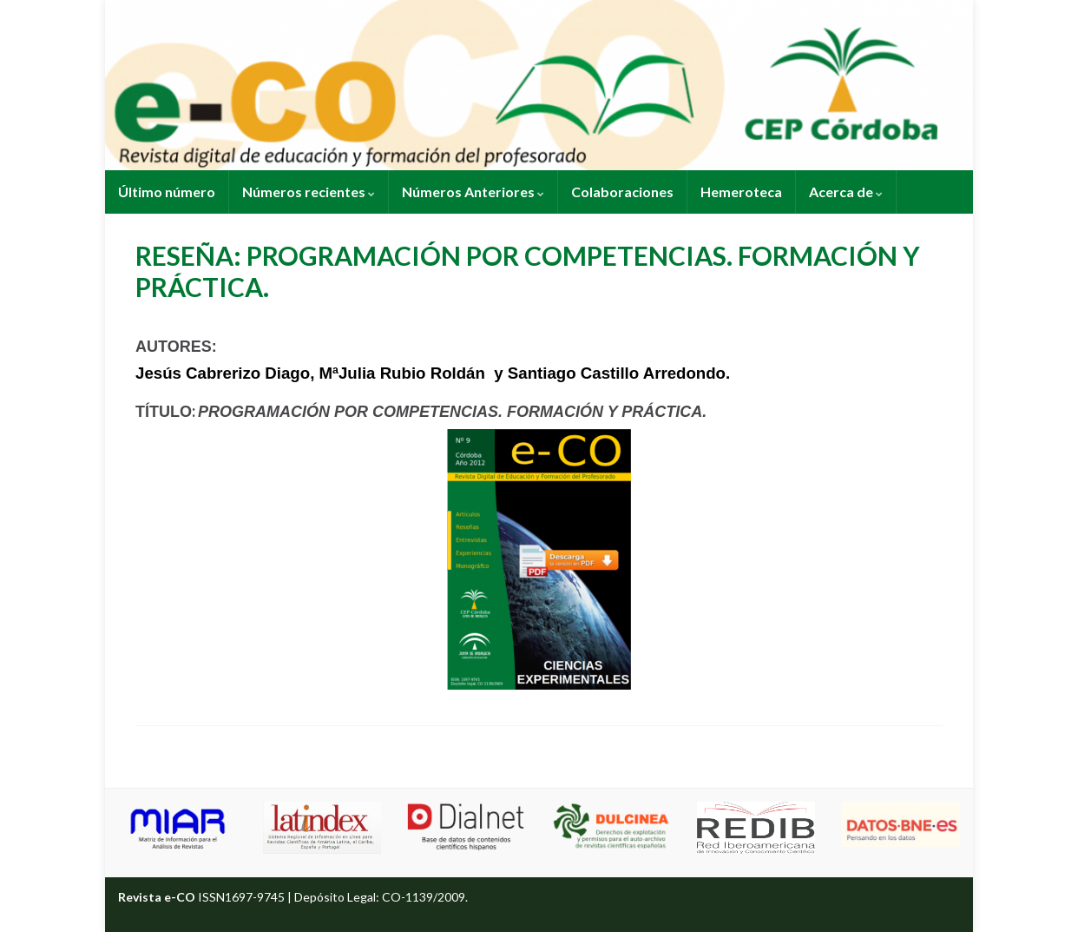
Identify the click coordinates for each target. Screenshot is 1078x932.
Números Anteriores (473, 191)
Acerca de (846, 191)
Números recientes (308, 191)
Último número (166, 191)
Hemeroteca (741, 191)
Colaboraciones (622, 191)
